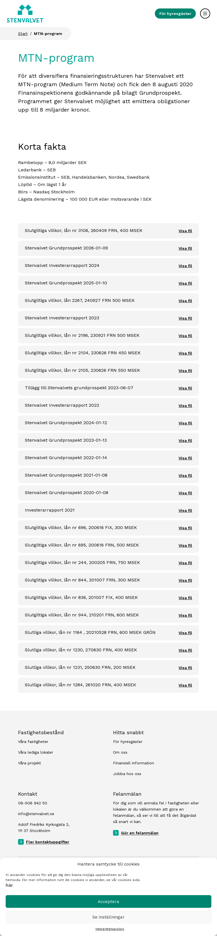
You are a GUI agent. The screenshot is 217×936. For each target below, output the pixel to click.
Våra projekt (29, 763)
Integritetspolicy (110, 929)
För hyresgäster (175, 13)
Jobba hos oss (127, 773)
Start (23, 33)
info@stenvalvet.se (36, 813)
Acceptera (108, 901)
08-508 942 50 (32, 803)
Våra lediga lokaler (35, 752)
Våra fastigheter (33, 741)
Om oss (120, 752)
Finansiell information (133, 763)
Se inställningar (108, 917)
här (9, 885)
